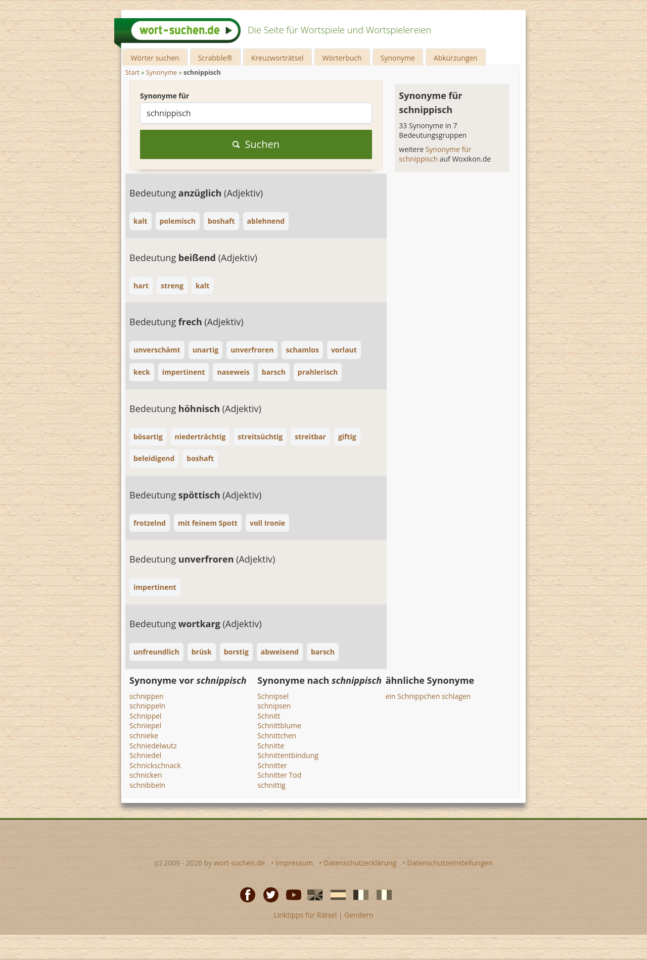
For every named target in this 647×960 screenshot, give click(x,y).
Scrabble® (215, 58)
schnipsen (274, 706)
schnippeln (147, 706)
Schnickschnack (155, 765)
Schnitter (272, 765)
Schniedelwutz (153, 745)
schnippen (146, 696)
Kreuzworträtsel (277, 58)
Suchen (256, 144)
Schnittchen (276, 735)
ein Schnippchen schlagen (428, 696)
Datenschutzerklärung (360, 863)
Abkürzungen (456, 58)
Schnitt (268, 716)
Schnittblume (279, 725)
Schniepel (145, 725)
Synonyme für (164, 95)
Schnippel (145, 716)
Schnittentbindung (287, 755)
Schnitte (270, 745)
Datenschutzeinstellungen (449, 863)
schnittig (271, 785)
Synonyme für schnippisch (435, 154)
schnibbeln (147, 785)
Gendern (358, 915)
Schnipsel (273, 696)
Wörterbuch (342, 58)
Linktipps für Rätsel (305, 915)
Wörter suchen (154, 58)
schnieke (143, 735)
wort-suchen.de (239, 863)
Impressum (294, 863)
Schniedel (145, 755)
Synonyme (398, 58)
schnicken (145, 775)
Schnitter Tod (279, 775)
